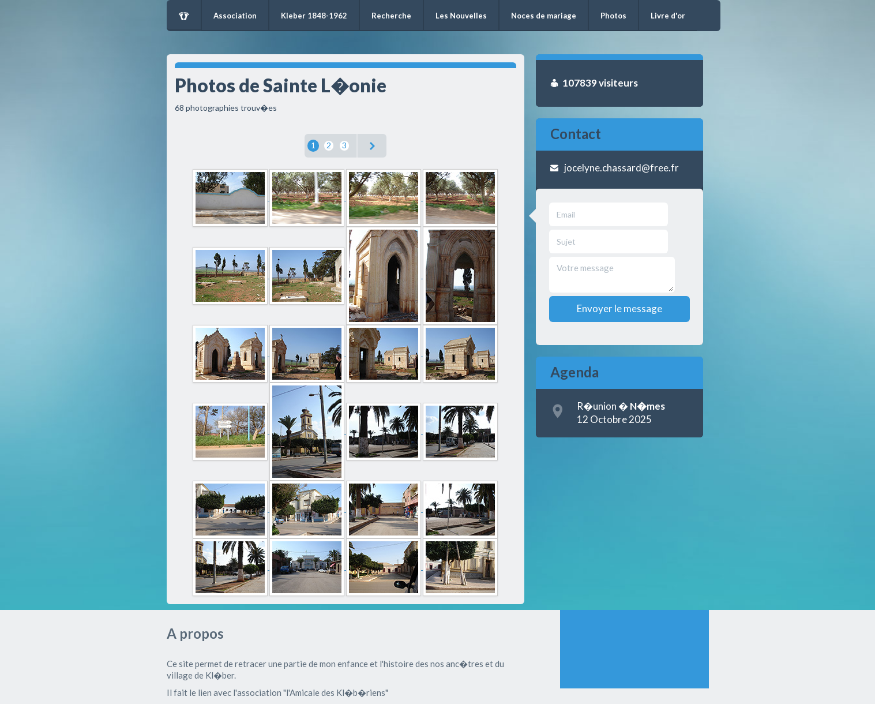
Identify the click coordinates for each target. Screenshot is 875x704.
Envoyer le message (619, 308)
